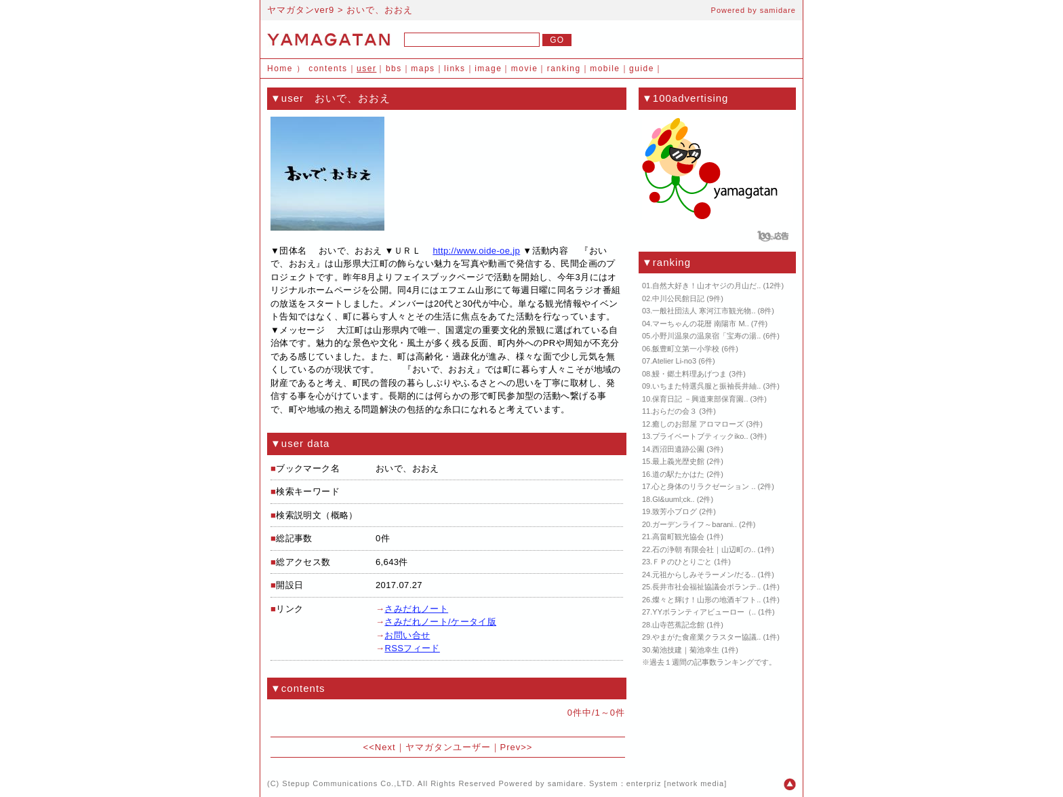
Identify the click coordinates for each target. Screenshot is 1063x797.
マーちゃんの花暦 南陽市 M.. (700, 323)
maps (423, 68)
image (488, 68)
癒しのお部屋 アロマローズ (698, 424)
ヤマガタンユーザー (448, 747)
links (455, 68)
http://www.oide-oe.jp (476, 251)
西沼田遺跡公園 (678, 449)
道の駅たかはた (678, 474)
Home (280, 68)
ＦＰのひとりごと (682, 562)
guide (641, 68)
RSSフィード (411, 648)
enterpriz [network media (675, 783)
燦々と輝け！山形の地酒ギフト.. (706, 600)
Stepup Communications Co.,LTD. (348, 783)
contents (327, 68)
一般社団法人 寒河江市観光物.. (703, 311)
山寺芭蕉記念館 (678, 625)
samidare (778, 10)
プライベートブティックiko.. (700, 436)
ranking (564, 68)
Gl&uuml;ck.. (673, 499)
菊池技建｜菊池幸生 (685, 650)
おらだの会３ (674, 411)
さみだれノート (416, 609)
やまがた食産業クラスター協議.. (706, 637)
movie (524, 68)
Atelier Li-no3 (674, 361)
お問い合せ (407, 635)
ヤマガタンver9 (300, 10)
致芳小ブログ (674, 511)
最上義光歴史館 (678, 461)
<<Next (379, 747)
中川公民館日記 (678, 298)
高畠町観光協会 (678, 536)
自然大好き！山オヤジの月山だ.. (706, 285)
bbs (394, 68)
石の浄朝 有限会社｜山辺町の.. (703, 549)
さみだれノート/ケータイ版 (440, 622)
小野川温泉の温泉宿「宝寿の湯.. (706, 336)
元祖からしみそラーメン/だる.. (703, 574)
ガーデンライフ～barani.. (694, 524)
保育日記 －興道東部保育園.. (700, 399)
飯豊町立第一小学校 (685, 349)
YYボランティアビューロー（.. (704, 612)
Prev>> (516, 747)
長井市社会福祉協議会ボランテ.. (706, 587)
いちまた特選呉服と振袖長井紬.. (706, 386)
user (366, 68)
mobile (605, 68)
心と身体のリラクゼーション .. (703, 486)
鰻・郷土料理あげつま (689, 374)
